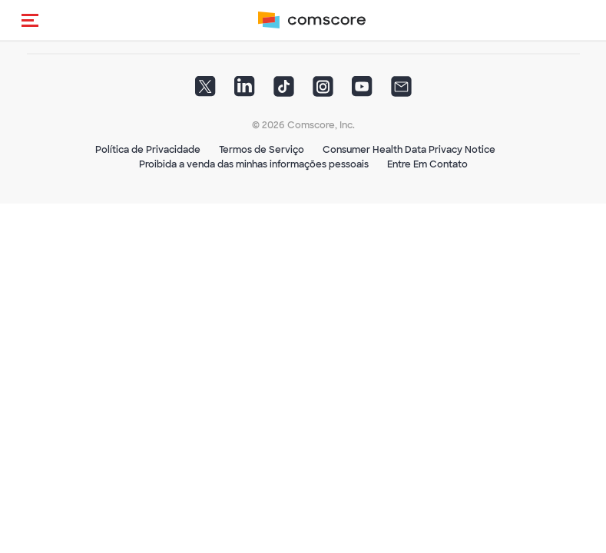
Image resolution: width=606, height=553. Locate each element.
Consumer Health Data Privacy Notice (409, 150)
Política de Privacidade (147, 150)
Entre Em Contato (427, 164)
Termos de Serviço (261, 150)
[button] (30, 20)
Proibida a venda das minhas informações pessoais (254, 164)
